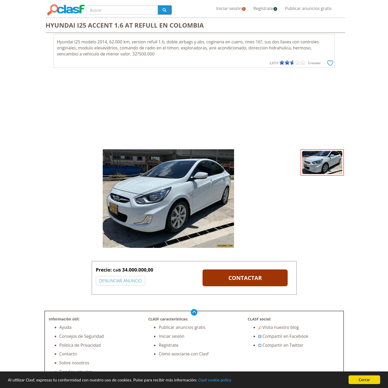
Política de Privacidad (80, 345)
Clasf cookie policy (214, 380)
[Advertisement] (194, 110)
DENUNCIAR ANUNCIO (120, 281)
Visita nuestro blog (278, 327)
